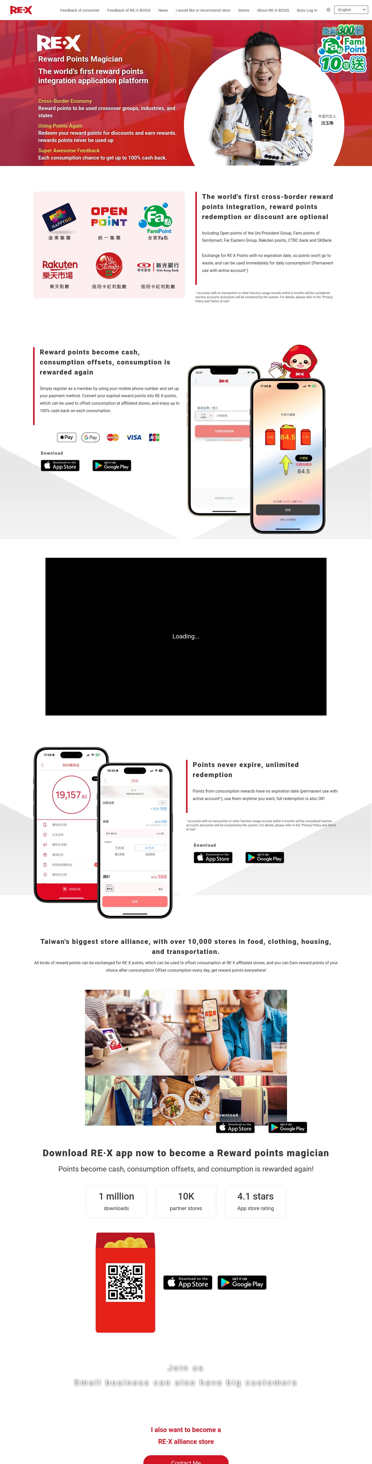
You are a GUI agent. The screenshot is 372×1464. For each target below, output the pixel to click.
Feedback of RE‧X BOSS (128, 10)
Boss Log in (307, 10)
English (344, 9)
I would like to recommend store (203, 10)
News (163, 10)
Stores (243, 10)
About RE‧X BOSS (273, 10)
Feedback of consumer (80, 10)
